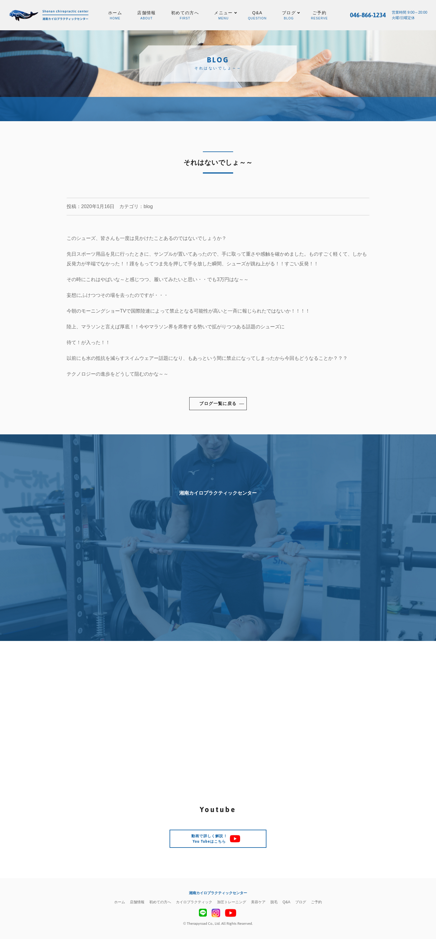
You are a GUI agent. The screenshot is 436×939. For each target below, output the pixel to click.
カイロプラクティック (194, 902)
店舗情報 (146, 15)
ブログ (300, 902)
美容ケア (258, 902)
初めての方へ (185, 15)
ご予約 (319, 15)
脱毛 (274, 902)
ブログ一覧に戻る (217, 403)
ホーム (115, 15)
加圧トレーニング (231, 902)
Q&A (257, 15)
